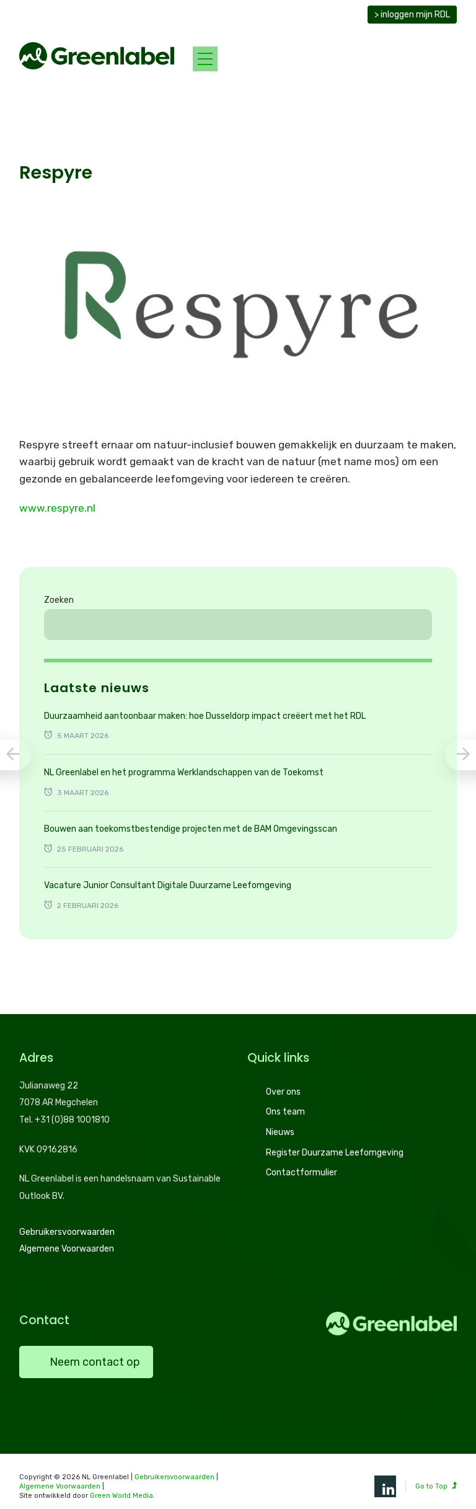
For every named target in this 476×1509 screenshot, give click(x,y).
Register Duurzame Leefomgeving (334, 1152)
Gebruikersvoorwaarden (67, 1232)
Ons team (285, 1111)
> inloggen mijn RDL (412, 14)
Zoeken (59, 600)
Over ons (283, 1092)
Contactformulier (301, 1172)
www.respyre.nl (57, 508)
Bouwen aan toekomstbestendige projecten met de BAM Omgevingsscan (190, 829)
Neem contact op (95, 1362)
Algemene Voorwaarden (66, 1249)
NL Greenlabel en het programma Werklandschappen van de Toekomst (184, 772)
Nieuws (280, 1132)
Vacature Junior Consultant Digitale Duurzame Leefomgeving (167, 885)
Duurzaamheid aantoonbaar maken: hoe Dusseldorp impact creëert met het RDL (205, 716)
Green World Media (121, 1496)
